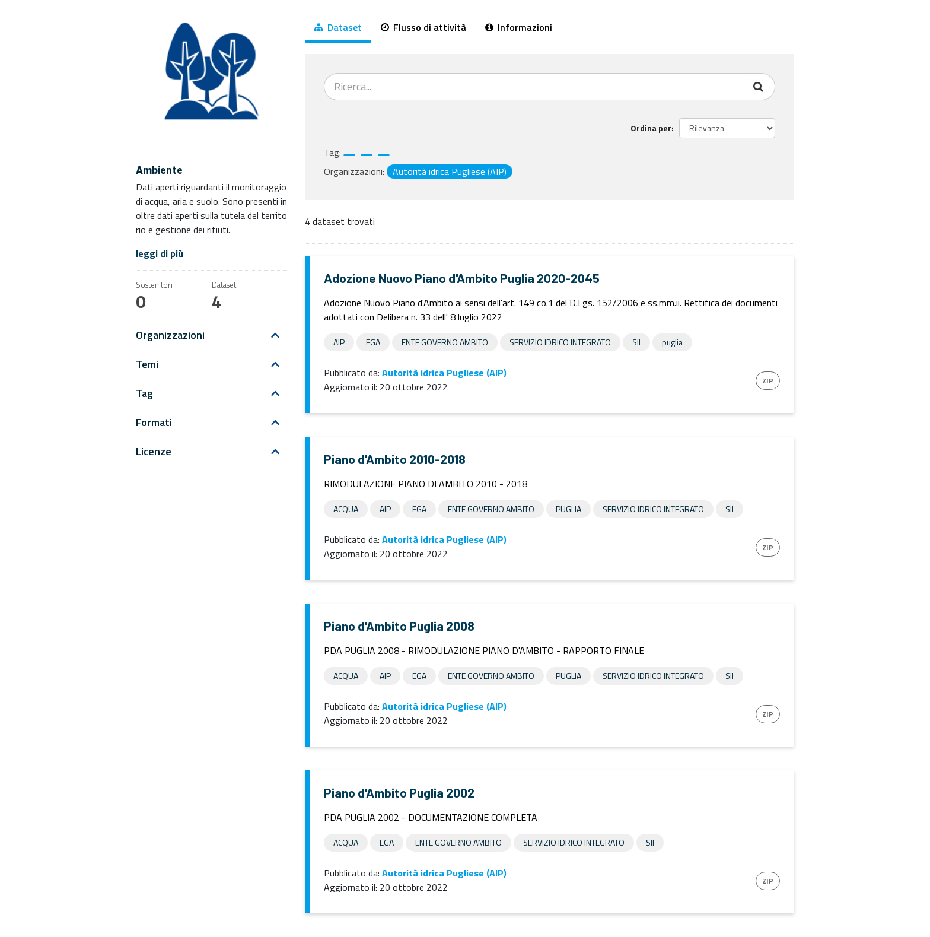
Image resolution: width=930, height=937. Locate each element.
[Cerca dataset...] (534, 86)
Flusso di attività (423, 27)
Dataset (338, 27)
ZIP (767, 380)
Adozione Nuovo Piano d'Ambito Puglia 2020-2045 (462, 278)
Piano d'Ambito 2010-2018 (395, 459)
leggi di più (159, 253)
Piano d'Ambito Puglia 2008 (399, 625)
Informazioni (518, 27)
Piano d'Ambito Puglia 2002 (399, 792)
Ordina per (650, 128)
